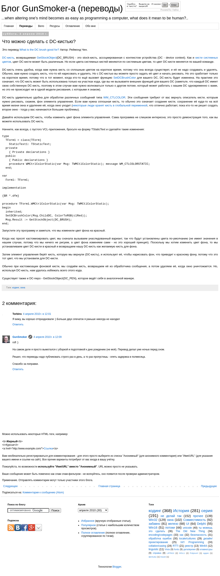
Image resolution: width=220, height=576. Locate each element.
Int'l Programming (192, 542)
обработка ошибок (160, 538)
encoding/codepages (161, 534)
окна (22, 287)
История (181, 510)
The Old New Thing (190, 531)
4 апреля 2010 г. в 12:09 (48, 336)
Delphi (201, 523)
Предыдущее (209, 486)
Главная (9, 26)
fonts (176, 549)
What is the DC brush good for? (39, 49)
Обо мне (91, 26)
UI (187, 523)
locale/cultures (187, 538)
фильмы (153, 557)
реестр (189, 545)
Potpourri (194, 553)
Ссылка (48, 448)
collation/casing (157, 545)
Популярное (88, 525)
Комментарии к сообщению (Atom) (43, 492)
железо (173, 523)
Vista (167, 549)
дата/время (189, 549)
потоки (170, 527)
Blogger (116, 566)
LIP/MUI (170, 553)
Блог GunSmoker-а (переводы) (63, 8)
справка (157, 553)
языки (163, 557)
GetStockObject (47, 57)
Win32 (153, 520)
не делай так (171, 516)
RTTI (175, 545)
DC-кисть (8, 57)
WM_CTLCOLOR (114, 97)
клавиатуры (206, 549)
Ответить (17, 324)
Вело (41, 26)
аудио (206, 553)
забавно (154, 523)
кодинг (15, 287)
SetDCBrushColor (124, 77)
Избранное (87, 520)
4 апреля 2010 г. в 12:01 (37, 313)
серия (206, 510)
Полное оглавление (93, 532)
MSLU (182, 553)
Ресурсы (55, 26)
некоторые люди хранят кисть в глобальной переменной (110, 105)
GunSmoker (19, 336)
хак (181, 534)
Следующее (10, 486)
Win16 (153, 527)
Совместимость (194, 520)
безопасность (198, 534)
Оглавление (73, 26)
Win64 (203, 545)
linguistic (154, 549)
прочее (198, 516)
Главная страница (109, 486)
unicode (187, 527)
